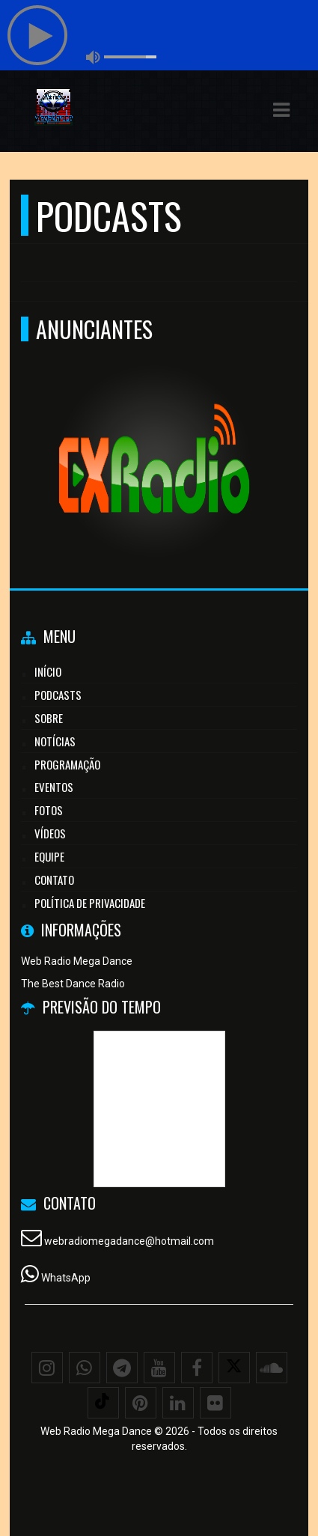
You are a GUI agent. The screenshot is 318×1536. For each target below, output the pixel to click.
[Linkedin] (178, 1402)
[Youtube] (159, 1367)
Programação (67, 764)
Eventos (53, 786)
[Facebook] (196, 1367)
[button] (281, 110)
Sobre (48, 718)
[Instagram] (47, 1367)
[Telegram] (122, 1367)
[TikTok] (103, 1402)
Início (47, 671)
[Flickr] (215, 1402)
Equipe (49, 856)
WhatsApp (66, 1278)
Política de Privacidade (89, 903)
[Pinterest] (140, 1402)
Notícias (55, 741)
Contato (54, 879)
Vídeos (50, 833)
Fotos (48, 810)
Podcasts (58, 694)
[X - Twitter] (234, 1367)
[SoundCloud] (271, 1367)
